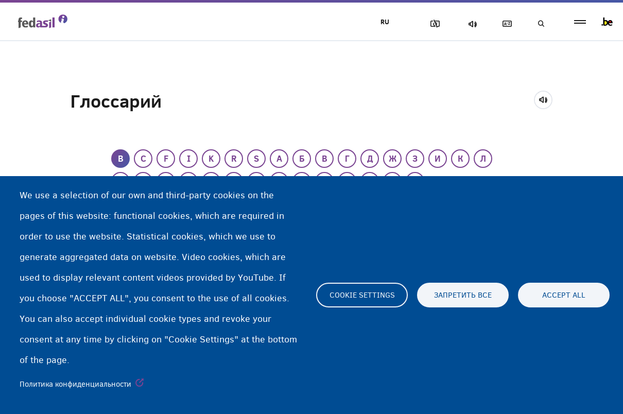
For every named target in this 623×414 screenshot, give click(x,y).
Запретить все (463, 295)
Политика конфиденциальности (75, 384)
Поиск (541, 24)
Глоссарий (505, 24)
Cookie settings (362, 295)
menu (580, 22)
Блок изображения (433, 24)
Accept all (563, 295)
